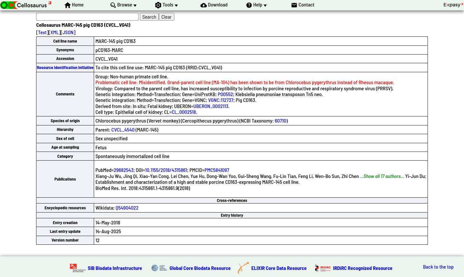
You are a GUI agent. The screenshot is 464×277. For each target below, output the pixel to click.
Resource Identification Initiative (65, 67)
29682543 (123, 170)
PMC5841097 (217, 170)
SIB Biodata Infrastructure (115, 268)
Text (42, 32)
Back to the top (438, 267)
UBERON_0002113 (210, 106)
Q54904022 (127, 207)
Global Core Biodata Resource (200, 268)
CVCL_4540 (123, 129)
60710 (280, 120)
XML (54, 32)
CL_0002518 (184, 112)
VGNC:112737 (220, 100)
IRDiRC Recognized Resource (362, 268)
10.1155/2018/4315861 (166, 170)
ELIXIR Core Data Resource (279, 268)
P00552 (225, 94)
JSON (68, 32)
